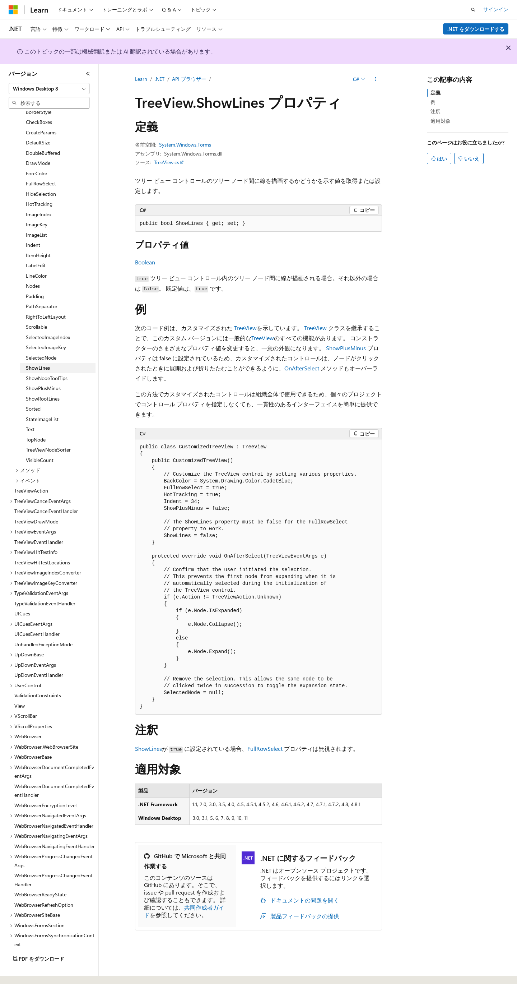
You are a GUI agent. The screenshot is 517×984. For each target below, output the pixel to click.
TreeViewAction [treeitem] (31, 470)
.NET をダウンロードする (475, 29)
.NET (159, 78)
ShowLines (148, 748)
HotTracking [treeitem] (39, 184)
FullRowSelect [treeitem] (41, 163)
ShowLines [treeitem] (38, 348)
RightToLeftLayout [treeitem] (46, 297)
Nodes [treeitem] (33, 266)
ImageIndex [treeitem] (38, 194)
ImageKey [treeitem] (36, 204)
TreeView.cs (166, 162)
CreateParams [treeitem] (41, 112)
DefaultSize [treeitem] (38, 122)
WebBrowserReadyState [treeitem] (40, 874)
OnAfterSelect (301, 368)
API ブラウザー (189, 78)
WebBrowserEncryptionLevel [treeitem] (45, 785)
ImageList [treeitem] (36, 215)
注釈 (435, 111)
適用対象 (440, 120)
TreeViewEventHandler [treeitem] (38, 522)
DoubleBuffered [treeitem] (43, 133)
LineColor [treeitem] (36, 256)
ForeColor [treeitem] (36, 153)
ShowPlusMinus (346, 348)
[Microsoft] (13, 9)
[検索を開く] (473, 9)
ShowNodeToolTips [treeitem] (46, 358)
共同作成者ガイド (184, 911)
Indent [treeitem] (33, 225)
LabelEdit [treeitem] (36, 245)
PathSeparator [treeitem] (41, 286)
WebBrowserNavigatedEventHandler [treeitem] (53, 806)
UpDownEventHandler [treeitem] (38, 655)
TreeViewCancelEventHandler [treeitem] (46, 491)
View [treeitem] (19, 686)
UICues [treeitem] (22, 593)
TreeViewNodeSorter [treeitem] (48, 429)
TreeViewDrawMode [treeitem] (36, 501)
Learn (141, 78)
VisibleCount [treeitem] (39, 440)
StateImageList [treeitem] (42, 399)
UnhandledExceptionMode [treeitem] (43, 624)
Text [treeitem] (30, 409)
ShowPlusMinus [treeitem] (43, 368)
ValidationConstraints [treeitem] (37, 675)
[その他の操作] (375, 79)
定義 (435, 92)
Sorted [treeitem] (33, 388)
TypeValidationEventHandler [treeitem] (44, 583)
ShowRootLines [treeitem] (43, 378)
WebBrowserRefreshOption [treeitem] (43, 885)
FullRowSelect (265, 748)
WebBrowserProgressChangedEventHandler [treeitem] (53, 860)
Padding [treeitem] (35, 276)
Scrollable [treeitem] (36, 307)
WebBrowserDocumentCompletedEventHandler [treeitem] (54, 771)
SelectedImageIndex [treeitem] (48, 317)
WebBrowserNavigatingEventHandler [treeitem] (54, 826)
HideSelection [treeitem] (41, 174)
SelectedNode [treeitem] (41, 337)
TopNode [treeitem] (36, 419)
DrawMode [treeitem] (38, 143)
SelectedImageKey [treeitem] (46, 327)
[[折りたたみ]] (88, 73)
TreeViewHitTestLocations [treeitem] (42, 542)
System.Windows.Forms (185, 144)
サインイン (495, 9)
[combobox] (49, 88)
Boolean (145, 262)
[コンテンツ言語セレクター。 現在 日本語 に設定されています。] (23, 970)
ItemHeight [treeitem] (38, 235)
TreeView (245, 328)
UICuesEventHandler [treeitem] (37, 614)
